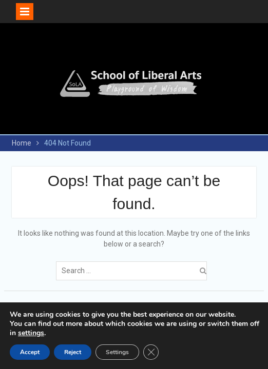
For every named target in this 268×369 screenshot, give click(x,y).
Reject (72, 352)
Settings (117, 352)
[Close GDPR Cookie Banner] (151, 352)
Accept (30, 352)
